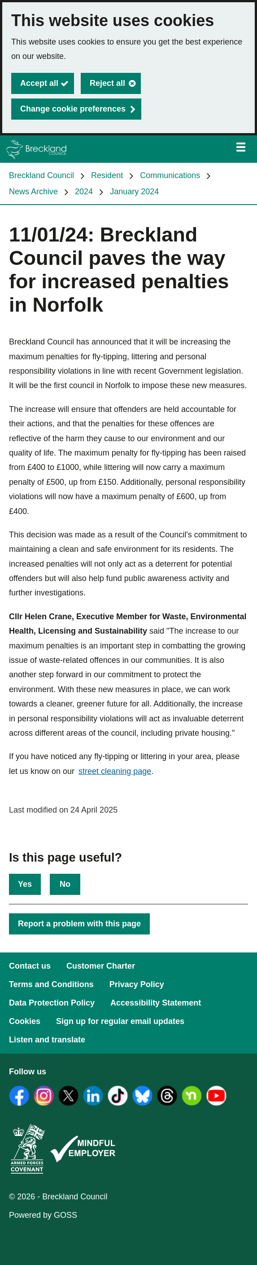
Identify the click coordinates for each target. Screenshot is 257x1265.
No (65, 884)
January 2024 (134, 191)
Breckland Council (41, 175)
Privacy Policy (136, 984)
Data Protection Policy (52, 1002)
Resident (107, 175)
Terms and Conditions (51, 984)
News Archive (33, 191)
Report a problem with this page (79, 923)
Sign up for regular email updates (120, 1021)
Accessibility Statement (155, 1002)
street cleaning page (114, 771)
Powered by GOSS (43, 1215)
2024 (84, 191)
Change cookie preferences (73, 108)
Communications (170, 175)
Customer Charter (100, 965)
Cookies (24, 1021)
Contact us (30, 965)
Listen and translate (47, 1039)
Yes (25, 884)
